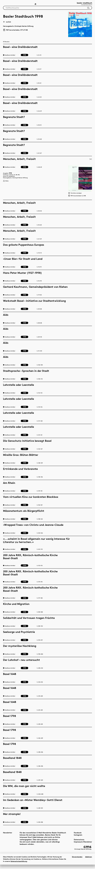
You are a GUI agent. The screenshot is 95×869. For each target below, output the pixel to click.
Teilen (6, 184)
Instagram (74, 838)
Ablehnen (88, 861)
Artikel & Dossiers (11, 5)
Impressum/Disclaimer (79, 845)
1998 (11, 175)
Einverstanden (77, 861)
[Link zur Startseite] (82, 5)
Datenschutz (75, 842)
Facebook (73, 835)
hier (43, 838)
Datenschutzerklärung (19, 866)
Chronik (27, 5)
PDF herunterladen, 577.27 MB (15, 31)
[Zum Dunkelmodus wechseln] (36, 5)
